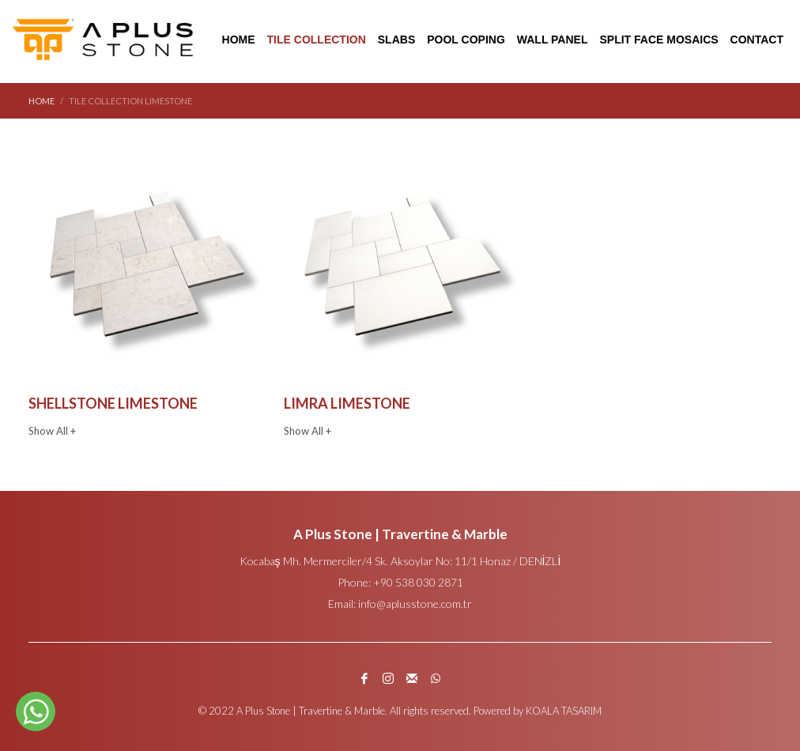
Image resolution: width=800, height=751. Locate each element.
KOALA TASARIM (564, 710)
